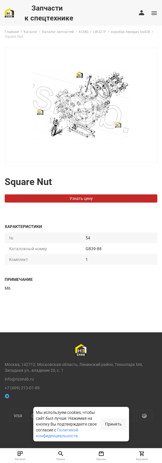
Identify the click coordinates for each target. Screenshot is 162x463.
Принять (113, 424)
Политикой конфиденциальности (57, 432)
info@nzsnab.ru (19, 379)
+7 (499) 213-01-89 (22, 388)
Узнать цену (81, 198)
